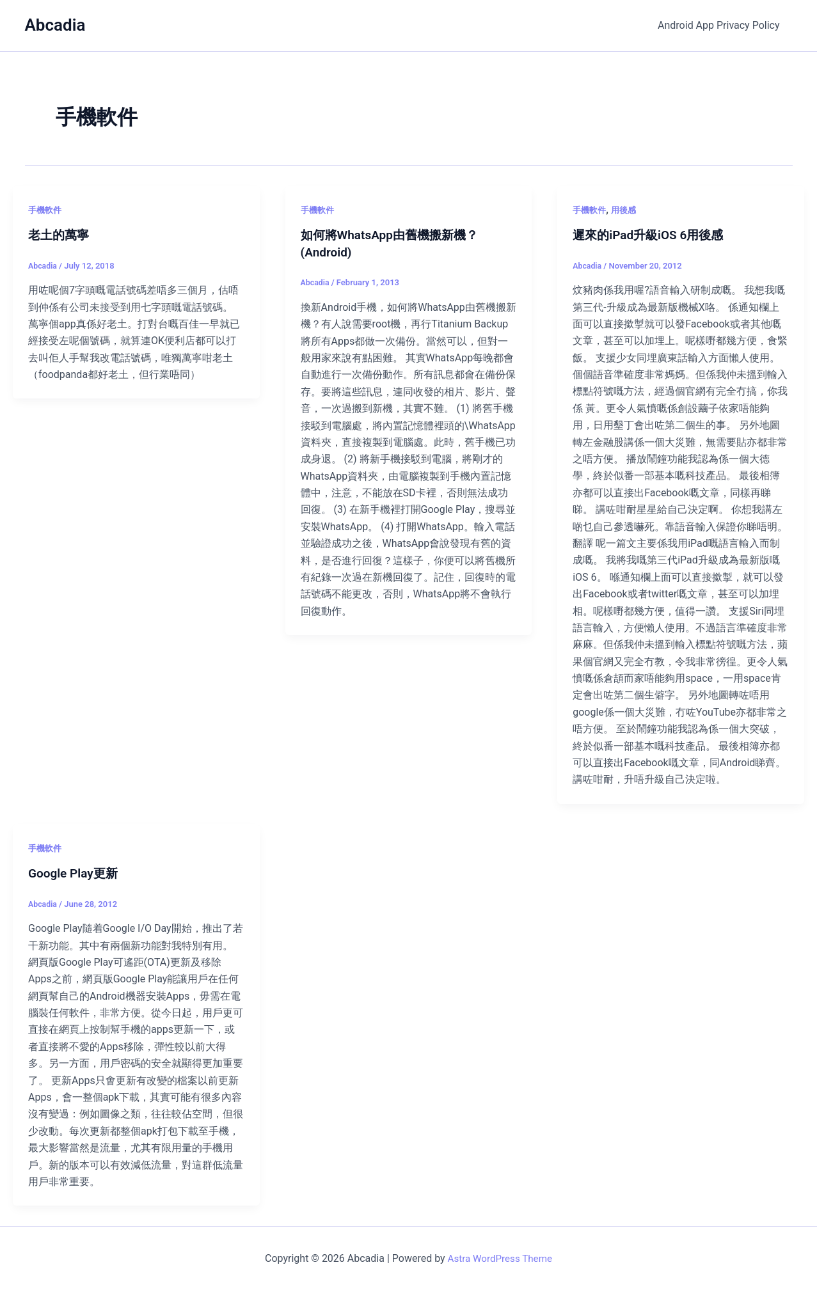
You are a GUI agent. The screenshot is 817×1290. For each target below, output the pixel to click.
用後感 (627, 210)
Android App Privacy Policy (721, 25)
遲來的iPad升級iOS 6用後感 (652, 234)
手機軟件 (46, 210)
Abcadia (55, 25)
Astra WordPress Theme (500, 1258)
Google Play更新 (75, 872)
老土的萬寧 (60, 234)
